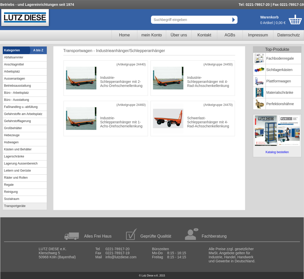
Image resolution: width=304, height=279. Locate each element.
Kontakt (204, 35)
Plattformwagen (278, 81)
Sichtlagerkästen (279, 70)
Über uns (179, 35)
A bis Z (38, 50)
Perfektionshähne (280, 104)
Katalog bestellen (277, 152)
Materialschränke (279, 92)
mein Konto (151, 35)
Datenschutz (288, 35)
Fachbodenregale (280, 58)
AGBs (230, 35)
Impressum (258, 35)
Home (124, 35)
